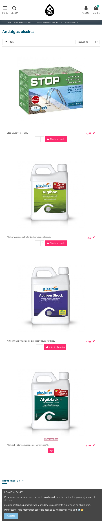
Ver (51, 451)
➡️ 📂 (81, 510)
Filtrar (9, 42)
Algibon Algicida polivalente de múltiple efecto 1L (29, 237)
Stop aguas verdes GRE (17, 133)
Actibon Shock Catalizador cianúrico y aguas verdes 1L (31, 341)
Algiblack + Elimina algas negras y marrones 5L (27, 445)
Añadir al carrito (55, 139)
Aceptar (11, 516)
